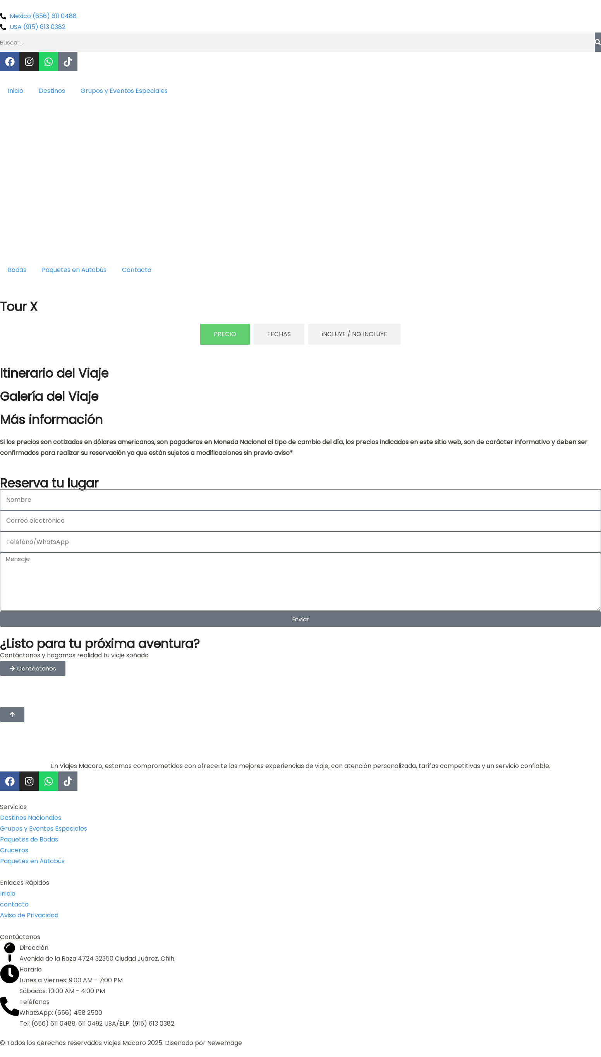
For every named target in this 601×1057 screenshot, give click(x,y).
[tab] (225, 334)
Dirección (33, 947)
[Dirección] (9, 952)
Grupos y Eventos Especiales (124, 90)
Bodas (17, 269)
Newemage (224, 1042)
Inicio (15, 90)
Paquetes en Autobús (74, 269)
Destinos (52, 90)
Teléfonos (34, 1001)
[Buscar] (598, 42)
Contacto (136, 269)
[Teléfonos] (9, 1006)
